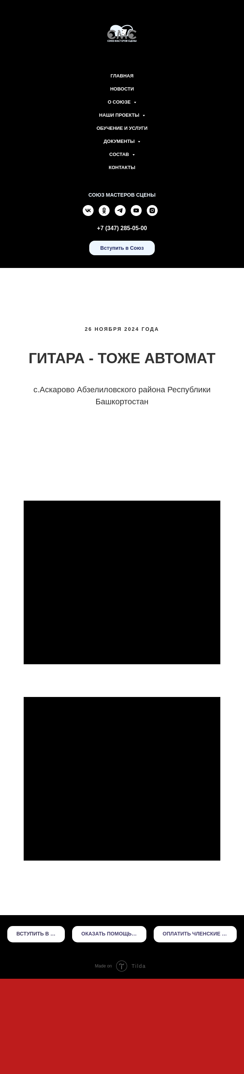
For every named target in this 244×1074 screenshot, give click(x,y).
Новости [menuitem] (122, 89)
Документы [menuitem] (120, 141)
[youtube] (136, 214)
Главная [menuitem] (121, 76)
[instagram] (152, 214)
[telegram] (120, 214)
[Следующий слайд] (229, 499)
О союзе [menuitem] (120, 102)
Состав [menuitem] (119, 154)
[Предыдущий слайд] (14, 499)
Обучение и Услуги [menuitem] (122, 128)
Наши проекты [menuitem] (120, 115)
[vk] (88, 214)
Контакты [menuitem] (122, 167)
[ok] (104, 214)
